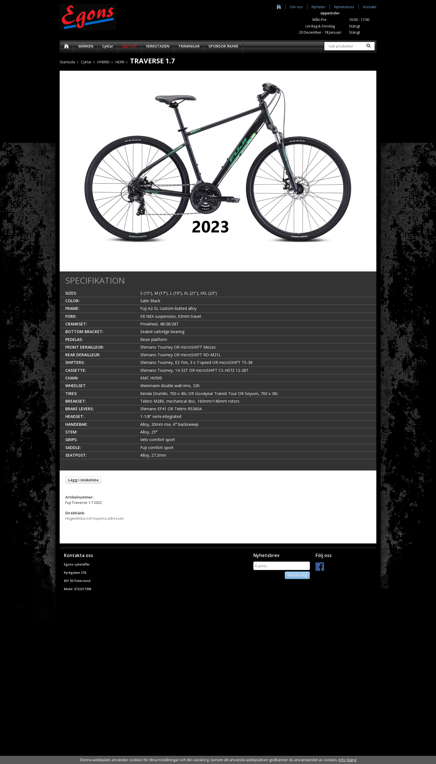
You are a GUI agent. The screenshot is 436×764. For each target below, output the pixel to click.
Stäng (351, 759)
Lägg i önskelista (83, 479)
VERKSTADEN (157, 46)
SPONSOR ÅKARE (223, 46)
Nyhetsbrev (344, 6)
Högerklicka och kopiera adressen (94, 518)
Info (342, 759)
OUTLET (129, 46)
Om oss (296, 6)
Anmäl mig (297, 575)
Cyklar (107, 46)
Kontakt (369, 6)
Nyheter (318, 6)
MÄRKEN (85, 46)
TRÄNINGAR (189, 46)
